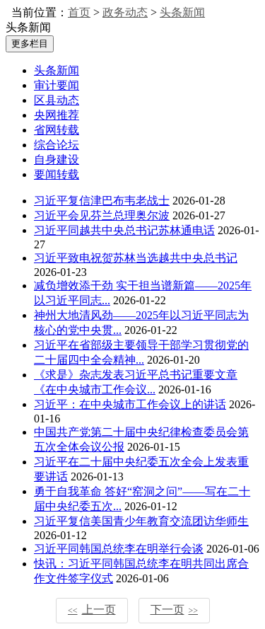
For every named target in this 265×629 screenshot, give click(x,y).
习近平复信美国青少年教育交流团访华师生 (141, 521)
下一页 (175, 610)
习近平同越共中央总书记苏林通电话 (124, 230)
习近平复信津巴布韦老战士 (102, 201)
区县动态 (56, 100)
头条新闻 (182, 12)
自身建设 (56, 160)
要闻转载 (56, 174)
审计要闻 (56, 85)
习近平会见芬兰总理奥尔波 (102, 215)
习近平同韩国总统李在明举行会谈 (119, 549)
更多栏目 (29, 43)
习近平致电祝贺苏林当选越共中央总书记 (135, 258)
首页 (79, 12)
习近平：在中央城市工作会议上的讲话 (130, 404)
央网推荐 (56, 115)
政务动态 (125, 12)
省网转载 (56, 130)
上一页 (92, 610)
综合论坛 (56, 145)
